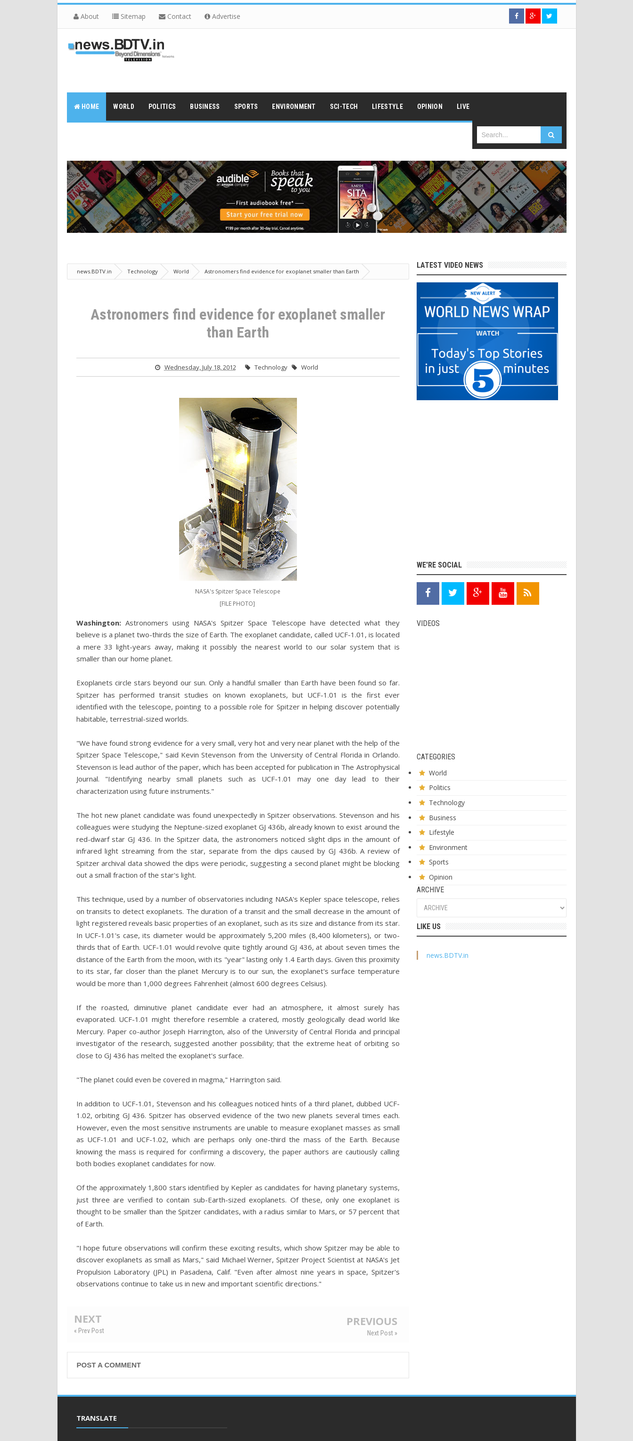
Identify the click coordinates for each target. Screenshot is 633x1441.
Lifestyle (441, 832)
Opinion (440, 877)
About (86, 16)
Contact (175, 16)
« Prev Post (89, 1330)
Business (442, 817)
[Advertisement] (395, 59)
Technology (271, 367)
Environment (448, 847)
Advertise (222, 16)
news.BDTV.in (448, 955)
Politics (440, 787)
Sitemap (129, 16)
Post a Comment (109, 1365)
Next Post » (382, 1333)
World (309, 367)
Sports (439, 861)
